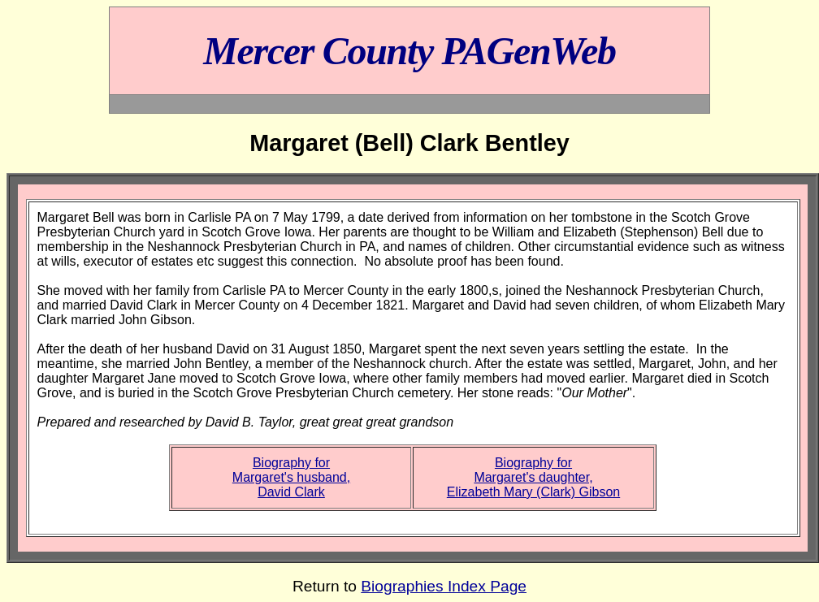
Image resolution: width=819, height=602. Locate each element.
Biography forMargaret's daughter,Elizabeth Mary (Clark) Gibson (533, 477)
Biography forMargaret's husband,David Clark (291, 477)
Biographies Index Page (443, 586)
